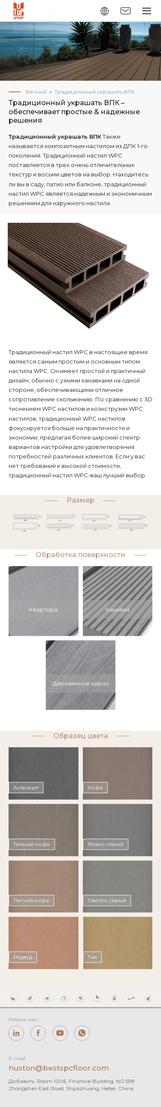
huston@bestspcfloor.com (59, 1068)
